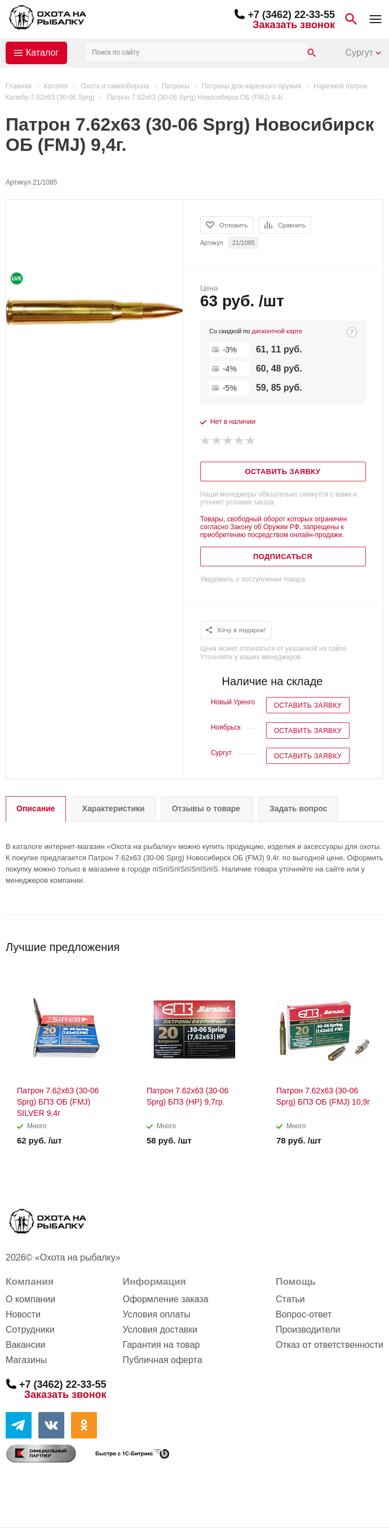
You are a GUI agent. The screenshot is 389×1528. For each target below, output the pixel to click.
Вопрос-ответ (303, 1314)
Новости (23, 1314)
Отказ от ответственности (329, 1345)
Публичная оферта (162, 1360)
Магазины (26, 1360)
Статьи (290, 1299)
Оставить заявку (308, 705)
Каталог (42, 52)
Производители (308, 1329)
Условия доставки (159, 1329)
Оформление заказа (165, 1299)
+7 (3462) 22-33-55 (291, 14)
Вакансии (26, 1345)
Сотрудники (30, 1329)
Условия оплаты (156, 1314)
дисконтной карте (276, 331)
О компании (30, 1299)
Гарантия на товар (161, 1345)
